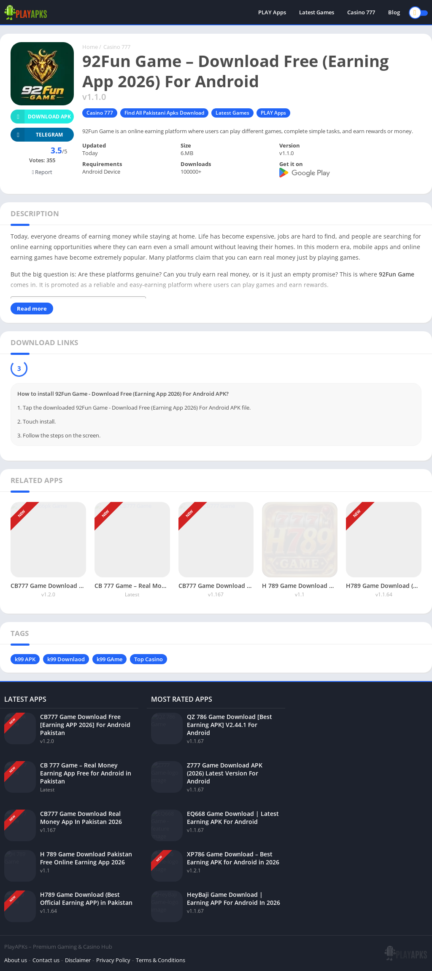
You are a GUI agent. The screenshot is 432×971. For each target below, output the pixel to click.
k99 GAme (109, 659)
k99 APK (25, 659)
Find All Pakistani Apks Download (164, 112)
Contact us (45, 960)
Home (90, 47)
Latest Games (316, 12)
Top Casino (148, 659)
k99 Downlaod (66, 659)
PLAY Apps (272, 12)
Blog (394, 12)
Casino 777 (361, 12)
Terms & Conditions (160, 960)
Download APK (41, 116)
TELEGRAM (37, 135)
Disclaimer (78, 960)
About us (15, 960)
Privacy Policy (113, 960)
